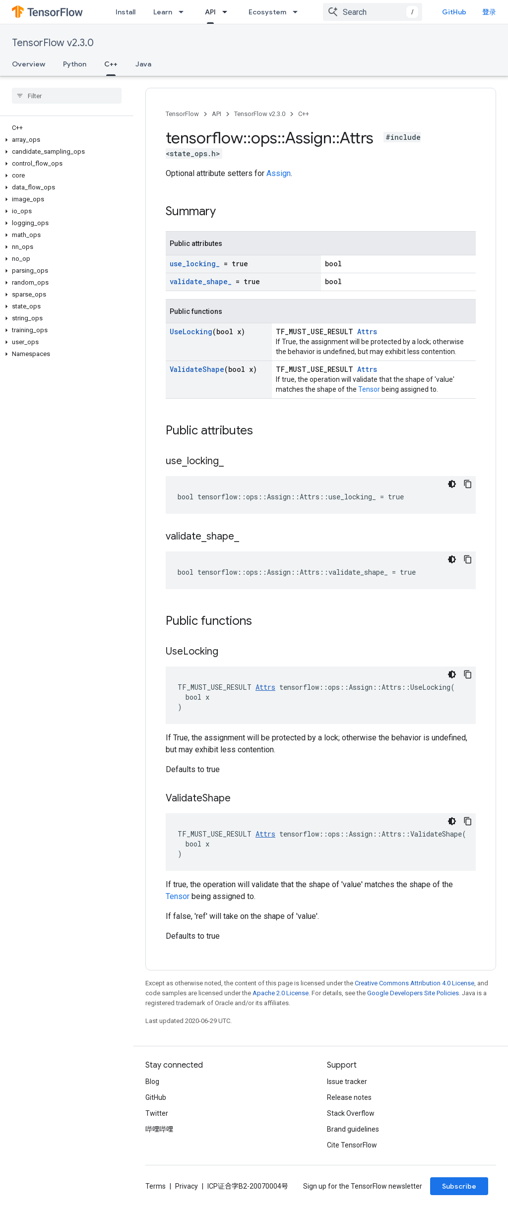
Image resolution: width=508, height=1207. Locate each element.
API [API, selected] (210, 11)
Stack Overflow (351, 1113)
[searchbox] (67, 96)
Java (143, 64)
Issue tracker (347, 1082)
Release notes (349, 1097)
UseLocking (191, 331)
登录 (489, 12)
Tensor (369, 389)
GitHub (454, 11)
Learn (162, 11)
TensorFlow (182, 114)
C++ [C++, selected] (111, 64)
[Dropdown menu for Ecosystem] (298, 12)
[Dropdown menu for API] (228, 12)
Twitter (156, 1113)
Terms (155, 1186)
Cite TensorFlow (352, 1145)
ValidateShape (197, 369)
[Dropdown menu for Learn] (184, 12)
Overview (28, 64)
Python (74, 64)
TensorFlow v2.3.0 (53, 43)
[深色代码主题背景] (452, 484)
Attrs (367, 331)
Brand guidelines (353, 1129)
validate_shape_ (201, 281)
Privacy (186, 1186)
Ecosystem (267, 11)
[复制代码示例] (468, 484)
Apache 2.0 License (281, 993)
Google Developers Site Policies (413, 993)
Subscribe (459, 1186)
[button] (64, 140)
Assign (278, 173)
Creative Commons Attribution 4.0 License (414, 983)
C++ (303, 114)
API (216, 114)
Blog (152, 1082)
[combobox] (372, 12)
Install (125, 11)
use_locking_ (195, 263)
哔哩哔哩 (159, 1129)
